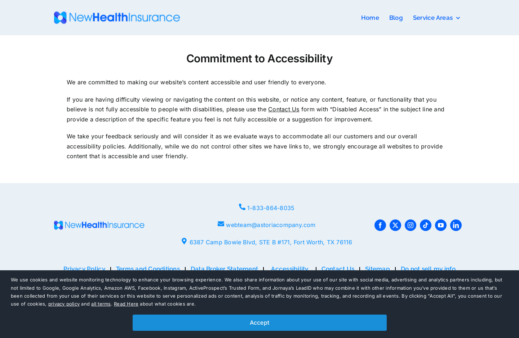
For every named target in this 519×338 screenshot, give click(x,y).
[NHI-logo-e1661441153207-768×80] (117, 14)
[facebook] (380, 225)
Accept (259, 322)
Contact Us (283, 109)
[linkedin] (456, 225)
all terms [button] (101, 304)
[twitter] (395, 225)
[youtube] (441, 225)
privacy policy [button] (64, 304)
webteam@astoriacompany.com (270, 224)
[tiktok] (425, 225)
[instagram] (410, 225)
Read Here (126, 304)
